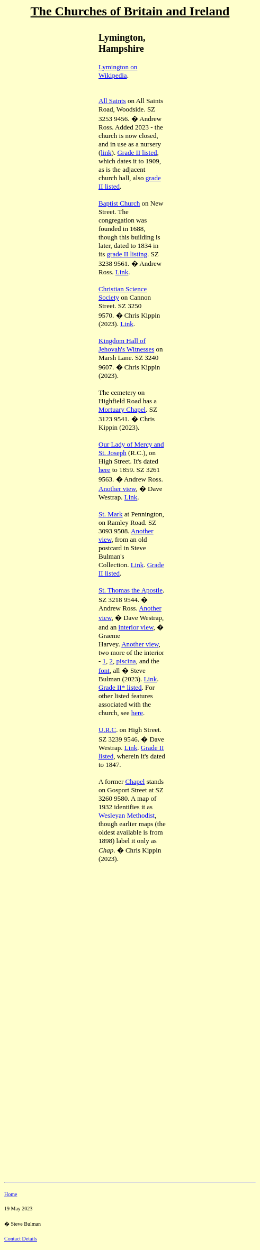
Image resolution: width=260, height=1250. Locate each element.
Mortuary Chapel (122, 409)
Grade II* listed (120, 687)
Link (122, 272)
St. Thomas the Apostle (130, 590)
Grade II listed (137, 152)
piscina (126, 661)
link (106, 152)
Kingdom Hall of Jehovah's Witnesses (126, 345)
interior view (136, 627)
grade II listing (127, 254)
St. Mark (110, 514)
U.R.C (107, 730)
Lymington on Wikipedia (117, 71)
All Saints (112, 101)
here (104, 470)
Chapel (135, 781)
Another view (117, 489)
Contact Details (20, 1239)
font (104, 670)
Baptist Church (119, 203)
